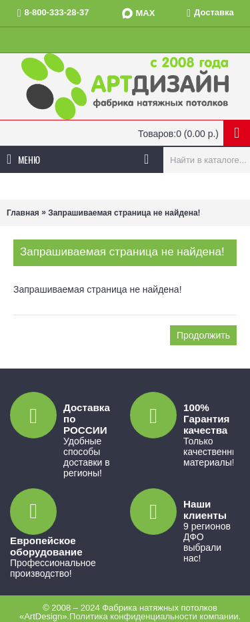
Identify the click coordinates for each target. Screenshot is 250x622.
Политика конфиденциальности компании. (155, 616)
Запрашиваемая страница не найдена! (124, 213)
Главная (23, 213)
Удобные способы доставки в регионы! (86, 457)
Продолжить (203, 335)
